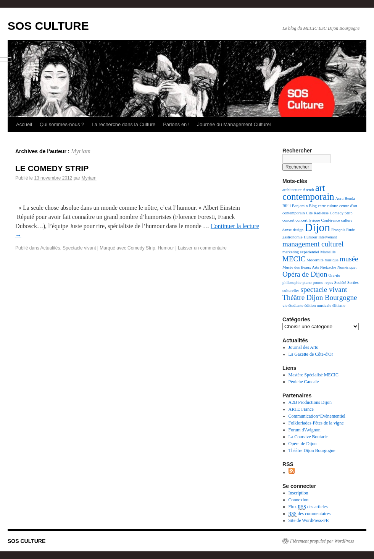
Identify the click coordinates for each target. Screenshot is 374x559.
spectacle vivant (323, 289)
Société (340, 282)
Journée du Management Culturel (234, 124)
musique (332, 260)
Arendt (308, 190)
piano (307, 282)
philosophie (291, 282)
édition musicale (318, 305)
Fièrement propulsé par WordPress (322, 541)
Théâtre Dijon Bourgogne (319, 297)
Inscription (298, 493)
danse (287, 230)
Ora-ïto (334, 275)
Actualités (50, 248)
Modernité (314, 260)
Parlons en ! (176, 124)
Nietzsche (328, 267)
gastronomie (292, 237)
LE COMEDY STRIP (52, 168)
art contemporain (308, 192)
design (298, 230)
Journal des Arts (303, 347)
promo (318, 282)
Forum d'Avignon (305, 430)
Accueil (24, 124)
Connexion (299, 499)
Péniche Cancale (304, 381)
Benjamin (300, 206)
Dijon (317, 227)
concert (288, 220)
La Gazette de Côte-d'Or (311, 354)
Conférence (330, 220)
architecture (291, 190)
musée (349, 259)
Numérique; (347, 267)
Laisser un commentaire (202, 248)
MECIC (293, 259)
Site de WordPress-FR (309, 520)
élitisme (338, 305)
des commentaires (310, 514)
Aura (339, 198)
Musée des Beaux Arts (300, 267)
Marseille (327, 252)
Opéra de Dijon (304, 274)
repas (328, 282)
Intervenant (327, 237)
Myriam (80, 151)
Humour (166, 248)
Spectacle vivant (79, 248)
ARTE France (301, 409)
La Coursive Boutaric (308, 436)
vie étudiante (292, 305)
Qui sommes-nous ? (62, 124)
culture (347, 220)
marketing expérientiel (300, 252)
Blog (313, 206)
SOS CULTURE (48, 25)
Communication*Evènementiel (317, 416)
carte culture (328, 206)
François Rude (343, 230)
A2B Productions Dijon (310, 402)
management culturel (312, 244)
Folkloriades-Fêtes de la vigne (316, 423)
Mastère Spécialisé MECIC (314, 375)
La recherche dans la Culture (123, 124)
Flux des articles (308, 507)
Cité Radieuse (317, 213)
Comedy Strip (141, 248)
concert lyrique (307, 220)
